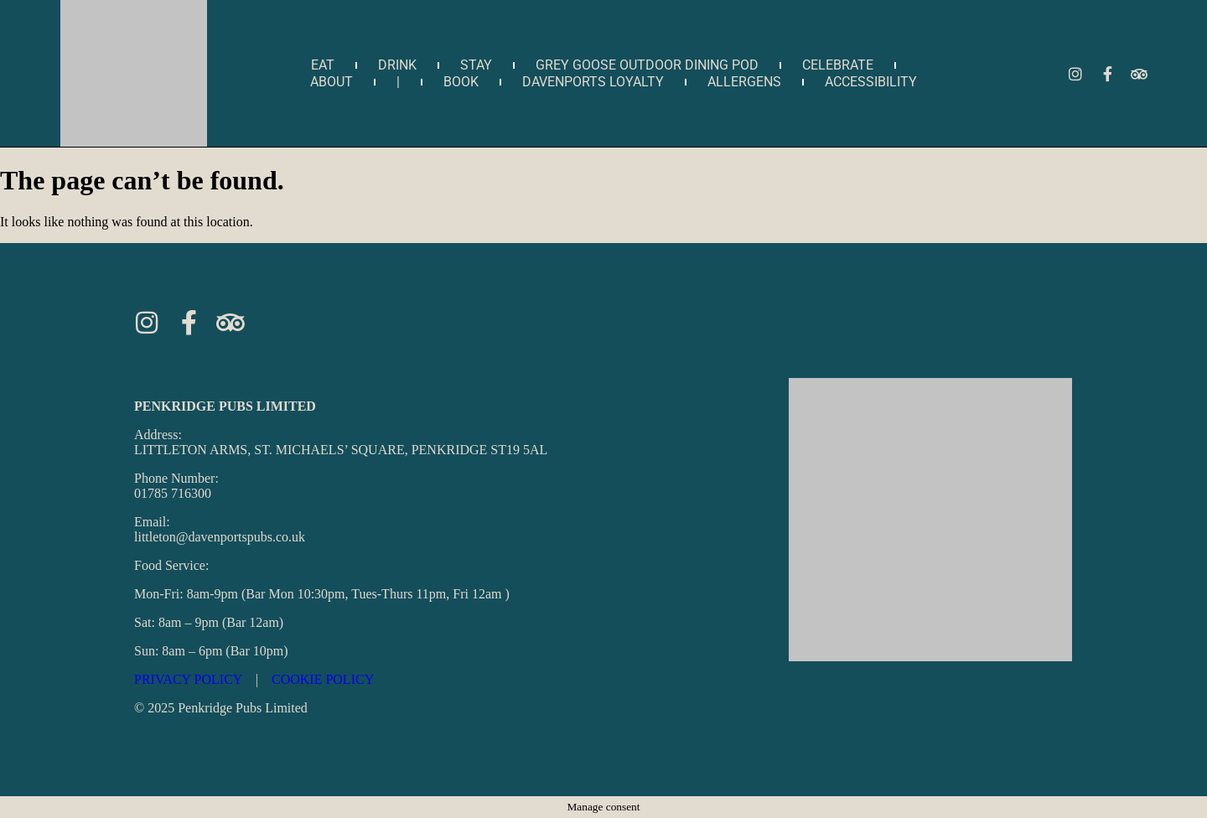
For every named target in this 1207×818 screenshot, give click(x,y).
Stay (476, 65)
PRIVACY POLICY (188, 679)
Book (461, 82)
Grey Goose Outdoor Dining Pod (647, 65)
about (331, 82)
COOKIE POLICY (323, 679)
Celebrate (837, 65)
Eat (322, 65)
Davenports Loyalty (593, 82)
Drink (397, 65)
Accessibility (871, 82)
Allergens (744, 82)
